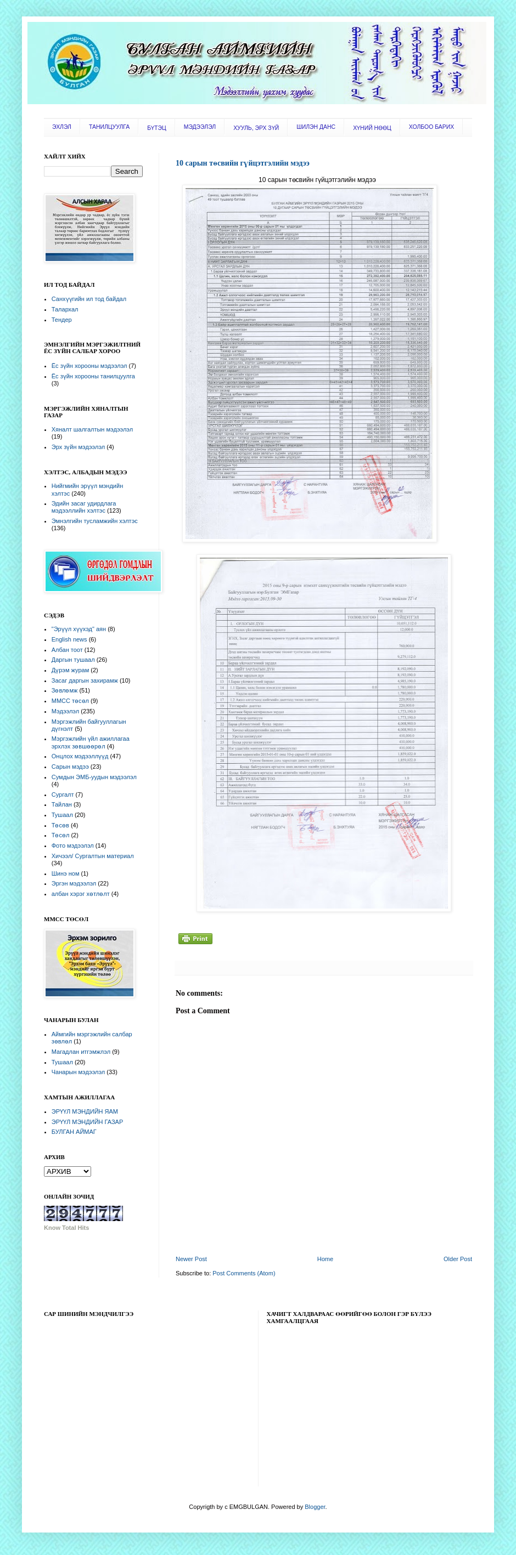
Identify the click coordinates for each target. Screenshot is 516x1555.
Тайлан (62, 804)
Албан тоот (67, 649)
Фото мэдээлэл (73, 845)
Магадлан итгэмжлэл (81, 1051)
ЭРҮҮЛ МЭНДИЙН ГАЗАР (88, 1122)
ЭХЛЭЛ (61, 127)
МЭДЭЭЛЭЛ (200, 127)
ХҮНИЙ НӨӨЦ (372, 128)
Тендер (62, 319)
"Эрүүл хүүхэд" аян (79, 629)
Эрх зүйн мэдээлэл (78, 447)
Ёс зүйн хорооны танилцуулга (93, 376)
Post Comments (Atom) (243, 1273)
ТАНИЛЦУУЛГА (109, 127)
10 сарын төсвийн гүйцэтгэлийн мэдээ (243, 163)
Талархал (65, 309)
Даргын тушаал (73, 659)
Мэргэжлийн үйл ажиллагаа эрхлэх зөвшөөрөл (91, 742)
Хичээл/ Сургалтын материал (93, 856)
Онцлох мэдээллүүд (80, 756)
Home (325, 1259)
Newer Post (191, 1259)
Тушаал (62, 814)
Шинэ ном (66, 873)
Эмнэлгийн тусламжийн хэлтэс (95, 521)
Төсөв (60, 825)
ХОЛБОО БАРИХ (431, 127)
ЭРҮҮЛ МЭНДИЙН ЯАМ (85, 1111)
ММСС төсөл (70, 700)
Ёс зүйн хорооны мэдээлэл (89, 365)
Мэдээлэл (65, 711)
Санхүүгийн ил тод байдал (89, 299)
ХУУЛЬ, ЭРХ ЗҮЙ (256, 128)
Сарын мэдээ (70, 766)
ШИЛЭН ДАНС (315, 127)
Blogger (315, 1506)
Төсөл (61, 835)
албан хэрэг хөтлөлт (81, 893)
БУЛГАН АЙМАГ (74, 1131)
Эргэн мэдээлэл (74, 883)
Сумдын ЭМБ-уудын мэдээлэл (94, 777)
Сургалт (63, 794)
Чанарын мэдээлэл (78, 1072)
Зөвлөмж (65, 690)
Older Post (458, 1259)
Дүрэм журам (70, 670)
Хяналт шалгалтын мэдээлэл (92, 429)
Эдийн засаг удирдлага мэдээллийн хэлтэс (84, 507)
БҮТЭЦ (156, 128)
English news (69, 639)
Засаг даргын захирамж (85, 680)
